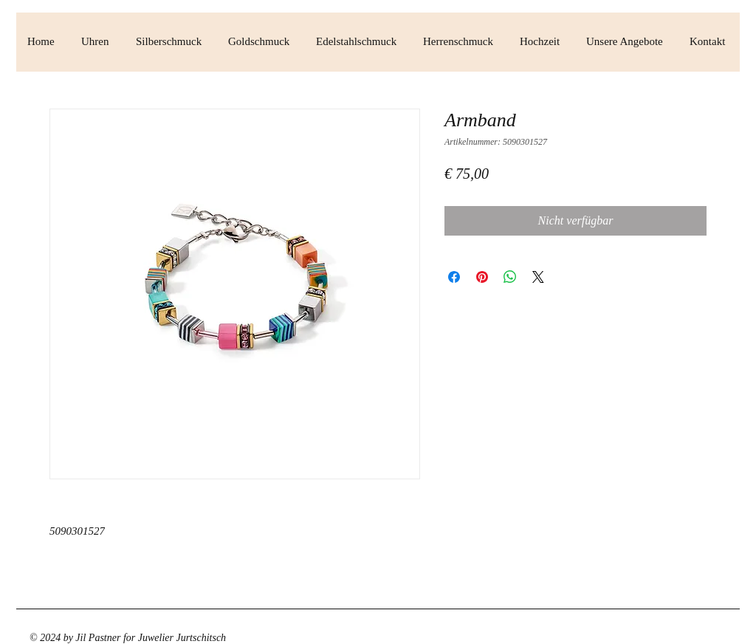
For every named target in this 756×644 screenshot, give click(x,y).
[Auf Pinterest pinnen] (482, 277)
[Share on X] (538, 277)
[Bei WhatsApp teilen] (510, 277)
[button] (97, 42)
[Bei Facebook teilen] (454, 277)
